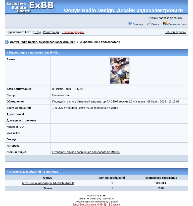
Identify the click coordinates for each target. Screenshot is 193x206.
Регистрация (51, 32)
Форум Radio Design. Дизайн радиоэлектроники (123, 10)
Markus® (113, 201)
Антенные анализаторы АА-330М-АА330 (48, 183)
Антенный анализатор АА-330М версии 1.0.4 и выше (111, 101)
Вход (37, 32)
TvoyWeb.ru (108, 198)
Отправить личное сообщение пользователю (86, 151)
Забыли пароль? (175, 32)
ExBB (103, 195)
